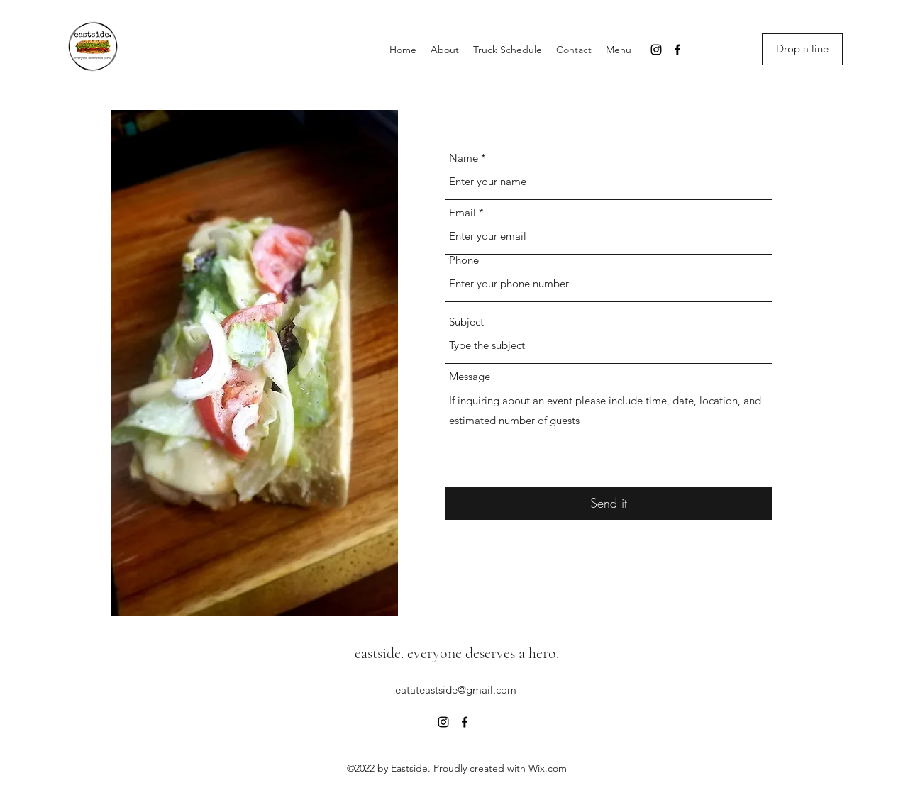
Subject (466, 321)
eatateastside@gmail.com (455, 689)
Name (463, 157)
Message (469, 376)
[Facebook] (677, 50)
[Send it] (608, 503)
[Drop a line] (802, 49)
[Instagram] (656, 50)
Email (462, 212)
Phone (464, 260)
